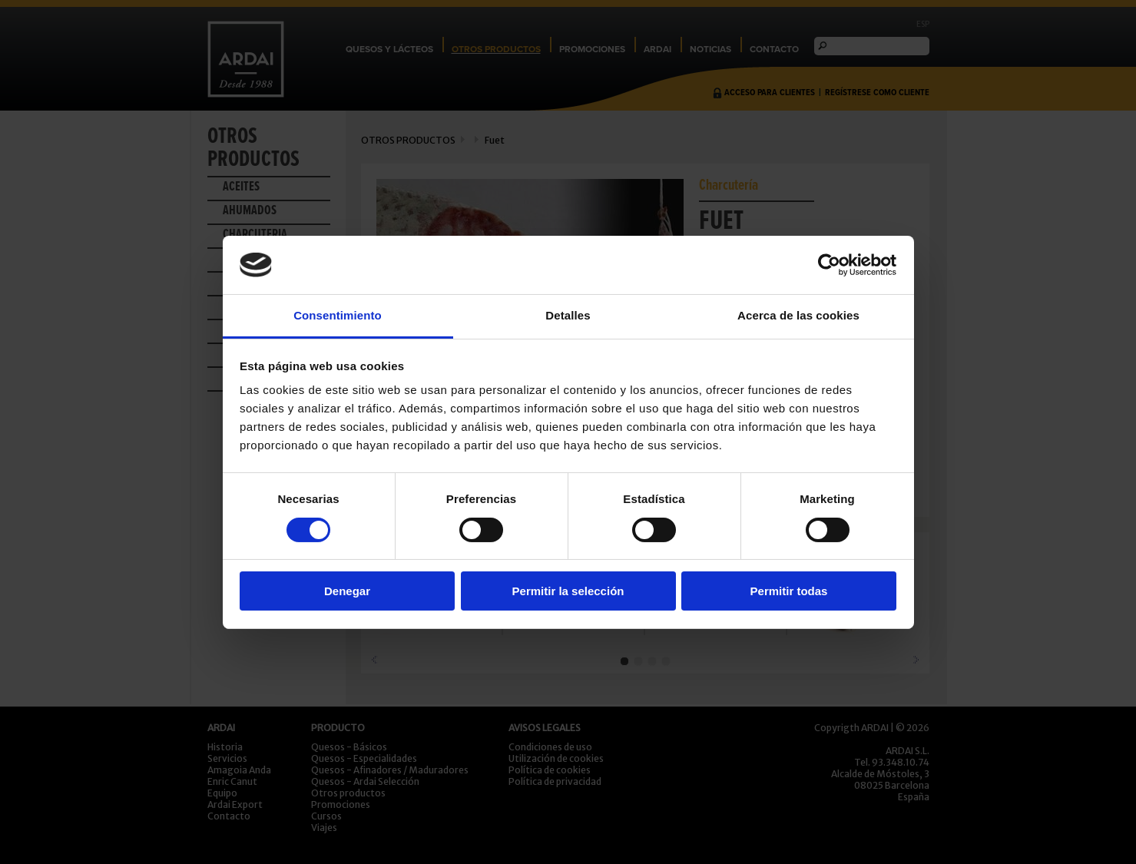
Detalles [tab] (567, 315)
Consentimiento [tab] (337, 315)
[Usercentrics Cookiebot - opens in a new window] (829, 264)
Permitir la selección (568, 591)
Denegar (347, 591)
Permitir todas (789, 591)
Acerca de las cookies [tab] (798, 315)
